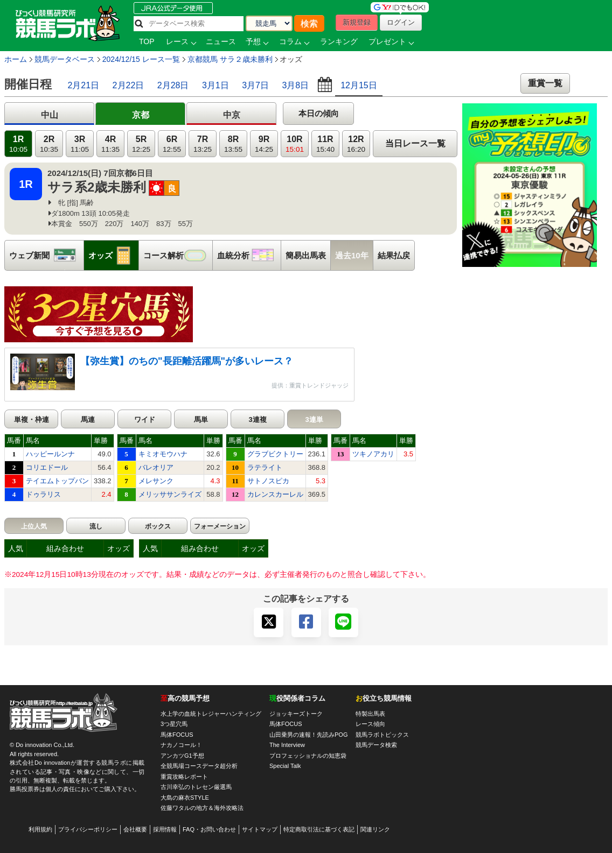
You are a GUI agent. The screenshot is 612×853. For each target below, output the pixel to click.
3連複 (257, 419)
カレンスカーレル (275, 494)
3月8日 (295, 85)
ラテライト (264, 467)
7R (202, 144)
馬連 (88, 419)
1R (18, 144)
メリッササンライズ (169, 494)
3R (80, 144)
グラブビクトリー (275, 454)
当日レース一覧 (415, 143)
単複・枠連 (31, 419)
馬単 (201, 419)
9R (264, 144)
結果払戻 (394, 255)
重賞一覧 (545, 83)
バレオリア (155, 467)
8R (233, 144)
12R (356, 144)
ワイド (144, 419)
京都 (140, 114)
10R (295, 144)
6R (172, 144)
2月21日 (83, 85)
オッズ (113, 255)
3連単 (314, 419)
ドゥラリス (43, 494)
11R (325, 144)
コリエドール (47, 467)
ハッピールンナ (50, 454)
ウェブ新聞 (46, 255)
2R (49, 144)
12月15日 (358, 85)
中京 (231, 114)
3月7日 (255, 85)
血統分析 (249, 255)
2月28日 (173, 85)
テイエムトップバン (57, 481)
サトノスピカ (268, 481)
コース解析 (177, 255)
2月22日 (128, 85)
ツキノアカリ (373, 454)
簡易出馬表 (306, 255)
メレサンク (155, 481)
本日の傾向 (318, 113)
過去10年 (351, 255)
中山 (49, 114)
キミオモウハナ (162, 454)
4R (110, 144)
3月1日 (215, 85)
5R (141, 144)
